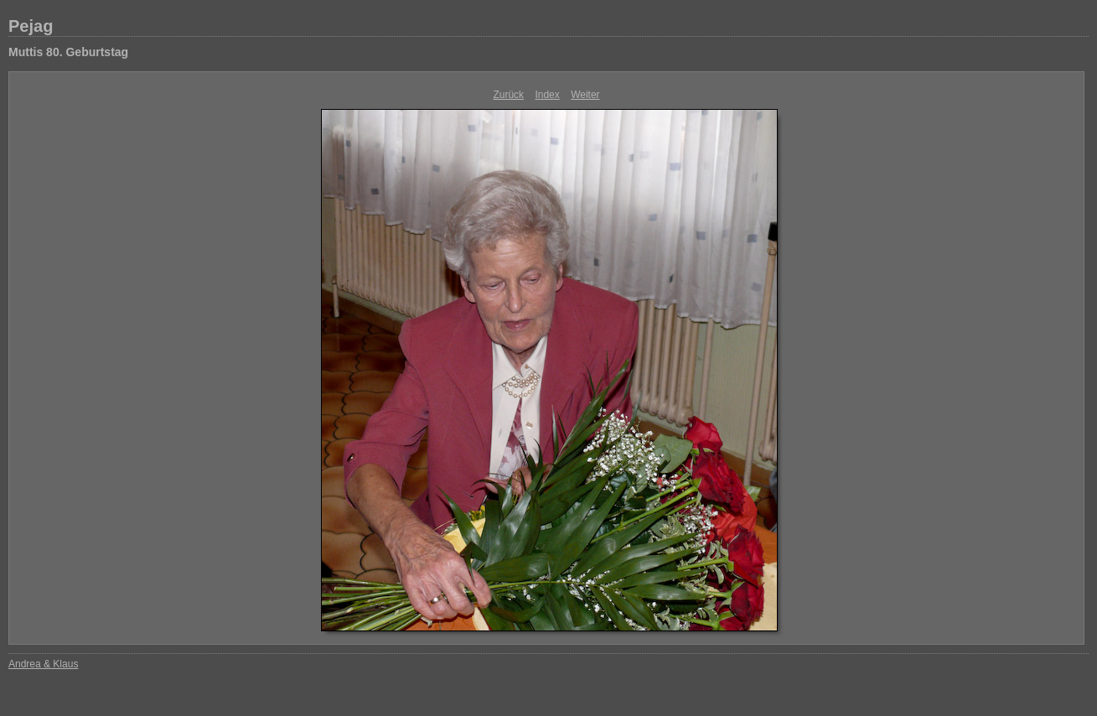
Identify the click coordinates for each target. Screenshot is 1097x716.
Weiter (585, 95)
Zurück (508, 95)
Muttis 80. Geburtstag (68, 52)
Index (547, 95)
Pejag (30, 26)
